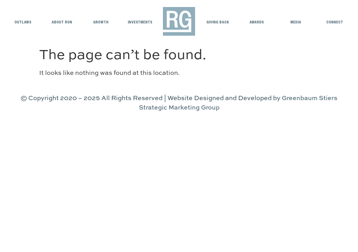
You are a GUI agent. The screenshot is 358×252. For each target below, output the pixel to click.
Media (296, 22)
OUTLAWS (23, 22)
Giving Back (218, 22)
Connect (335, 22)
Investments (140, 22)
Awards (257, 22)
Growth (101, 22)
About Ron (62, 22)
